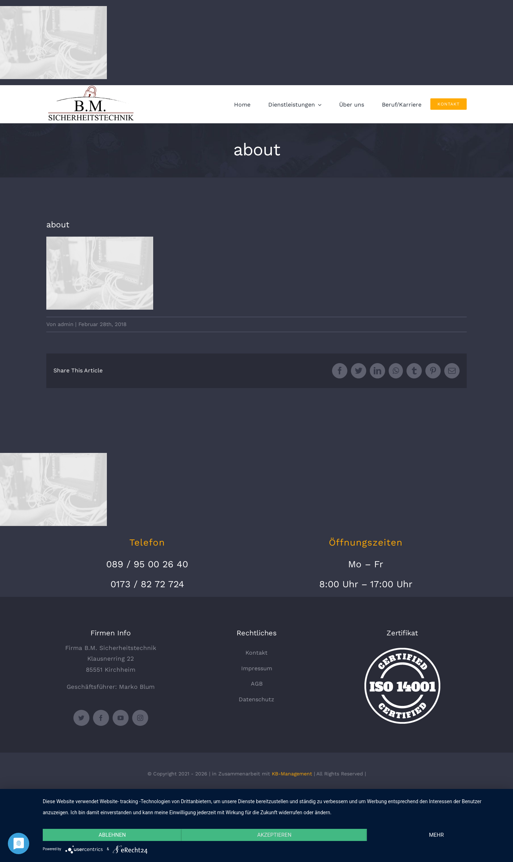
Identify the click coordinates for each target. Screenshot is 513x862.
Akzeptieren (274, 835)
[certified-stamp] (402, 650)
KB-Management (292, 773)
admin (65, 324)
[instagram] (140, 718)
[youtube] (121, 718)
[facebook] (101, 718)
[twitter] (81, 718)
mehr (436, 835)
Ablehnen (112, 835)
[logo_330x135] (92, 88)
